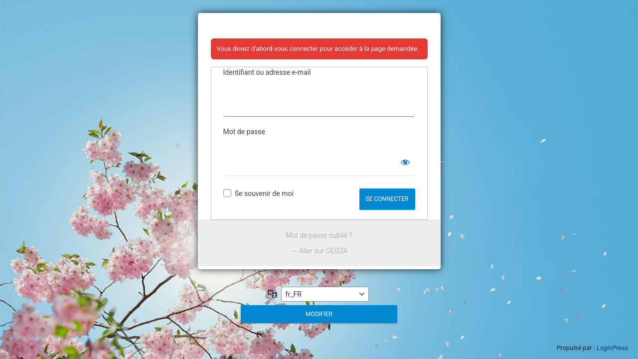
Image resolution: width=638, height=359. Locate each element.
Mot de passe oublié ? (319, 235)
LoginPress (612, 348)
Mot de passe (244, 132)
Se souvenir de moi (264, 193)
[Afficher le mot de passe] (405, 162)
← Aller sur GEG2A (319, 251)
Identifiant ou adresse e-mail (267, 72)
